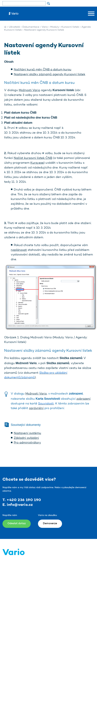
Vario (45, 27)
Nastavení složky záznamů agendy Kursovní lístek (49, 74)
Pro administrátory (27, 442)
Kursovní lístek (70, 27)
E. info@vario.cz (17, 505)
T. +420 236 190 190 (21, 500)
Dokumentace (30, 27)
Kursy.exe (37, 163)
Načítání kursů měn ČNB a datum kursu (42, 69)
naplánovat (19, 250)
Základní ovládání (26, 438)
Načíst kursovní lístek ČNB (33, 158)
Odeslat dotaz (16, 523)
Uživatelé (14, 27)
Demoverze (50, 523)
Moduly (54, 27)
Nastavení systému (27, 433)
